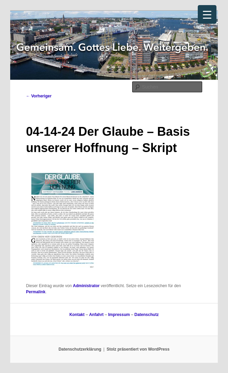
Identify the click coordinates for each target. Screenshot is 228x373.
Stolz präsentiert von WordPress (138, 349)
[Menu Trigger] (207, 14)
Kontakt (77, 314)
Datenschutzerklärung (79, 349)
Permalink (35, 292)
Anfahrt (96, 314)
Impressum (119, 314)
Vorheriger (38, 96)
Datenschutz (147, 314)
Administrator (86, 285)
